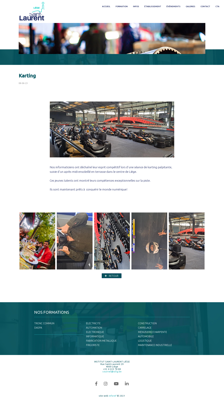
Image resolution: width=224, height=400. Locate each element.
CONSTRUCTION (147, 323)
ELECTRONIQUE (95, 332)
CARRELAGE (144, 327)
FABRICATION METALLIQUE (101, 340)
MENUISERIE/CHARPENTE (152, 332)
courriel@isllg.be (112, 371)
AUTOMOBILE (146, 336)
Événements (173, 6)
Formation (122, 6)
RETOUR (111, 275)
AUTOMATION (94, 327)
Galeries (190, 6)
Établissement (152, 6)
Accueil (106, 6)
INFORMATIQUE (95, 336)
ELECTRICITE (93, 323)
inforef (113, 396)
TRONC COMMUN (44, 323)
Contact (205, 6)
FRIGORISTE (93, 345)
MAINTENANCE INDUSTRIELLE (155, 345)
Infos (136, 6)
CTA (217, 6)
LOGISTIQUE (145, 340)
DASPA (38, 327)
